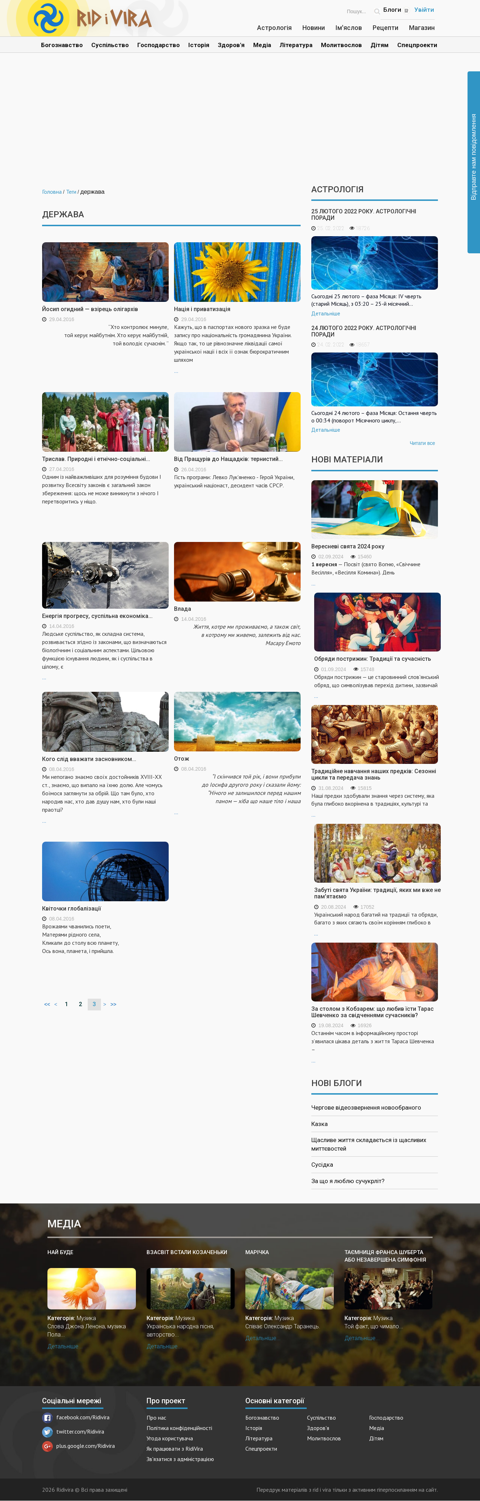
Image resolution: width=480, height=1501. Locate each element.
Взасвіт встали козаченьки (187, 1252)
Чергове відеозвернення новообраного (366, 1107)
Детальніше (325, 313)
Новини (313, 27)
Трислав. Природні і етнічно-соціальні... (96, 459)
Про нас (156, 1417)
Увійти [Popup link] (424, 9)
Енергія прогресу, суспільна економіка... (97, 616)
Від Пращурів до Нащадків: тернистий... (228, 459)
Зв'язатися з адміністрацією (180, 1458)
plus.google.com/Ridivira (78, 1445)
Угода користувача (170, 1438)
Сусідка (322, 1164)
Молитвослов (341, 45)
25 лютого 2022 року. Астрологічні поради (363, 214)
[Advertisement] (240, 124)
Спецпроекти (417, 45)
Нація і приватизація (202, 309)
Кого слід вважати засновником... (89, 759)
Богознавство (62, 45)
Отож (181, 758)
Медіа (262, 45)
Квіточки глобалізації (71, 908)
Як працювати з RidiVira (175, 1448)
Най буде (60, 1252)
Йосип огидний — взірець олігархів (90, 309)
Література (296, 45)
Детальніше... (65, 1346)
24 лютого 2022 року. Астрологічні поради (363, 331)
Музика (86, 1318)
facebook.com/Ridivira (75, 1417)
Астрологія (274, 27)
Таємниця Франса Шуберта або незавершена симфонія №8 (385, 1256)
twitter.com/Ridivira (73, 1431)
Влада (182, 608)
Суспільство (110, 45)
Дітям (380, 45)
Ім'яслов (349, 27)
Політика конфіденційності (179, 1427)
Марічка (257, 1252)
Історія (198, 45)
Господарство (158, 45)
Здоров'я (231, 45)
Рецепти (385, 27)
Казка (319, 1123)
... (237, 348)
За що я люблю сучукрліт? (347, 1181)
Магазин (422, 27)
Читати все (422, 443)
